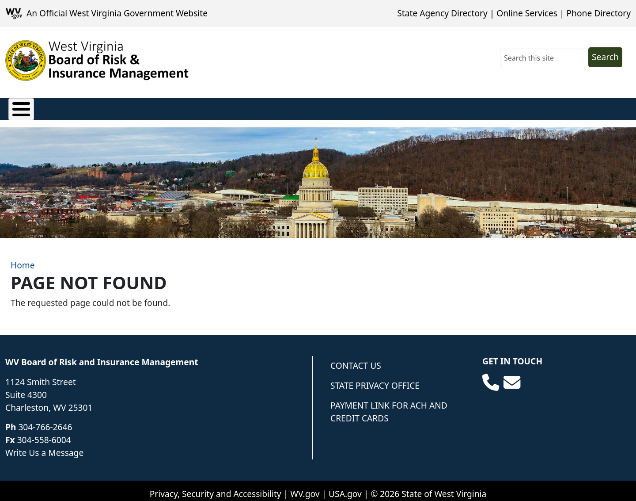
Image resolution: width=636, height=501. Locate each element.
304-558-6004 (44, 433)
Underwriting (290, 107)
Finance (163, 107)
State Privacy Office (375, 379)
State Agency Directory (442, 13)
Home (23, 258)
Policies (68, 107)
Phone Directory (598, 13)
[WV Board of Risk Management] (97, 61)
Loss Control (221, 107)
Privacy (115, 107)
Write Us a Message (44, 446)
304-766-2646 (45, 421)
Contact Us (355, 359)
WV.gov (304, 487)
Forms (347, 107)
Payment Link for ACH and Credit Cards (388, 405)
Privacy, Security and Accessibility (215, 487)
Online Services (526, 13)
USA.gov (345, 487)
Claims (22, 107)
